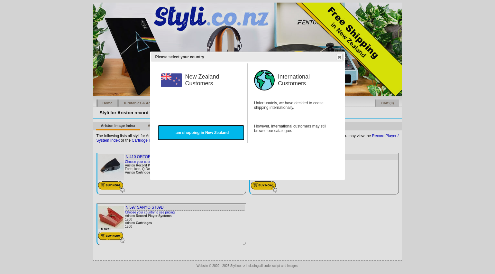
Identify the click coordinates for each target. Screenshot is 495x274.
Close (339, 57)
